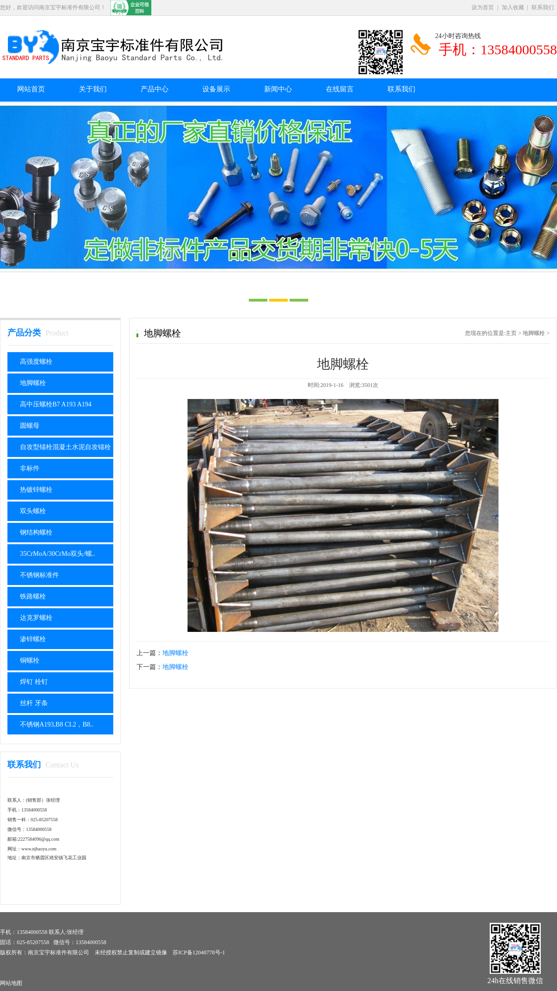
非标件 (29, 468)
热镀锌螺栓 (36, 489)
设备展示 (216, 89)
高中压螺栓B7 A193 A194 (55, 404)
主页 (511, 333)
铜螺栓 (29, 660)
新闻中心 (278, 89)
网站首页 (31, 89)
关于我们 (93, 89)
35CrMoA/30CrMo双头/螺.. (57, 553)
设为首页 (483, 7)
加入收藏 (513, 7)
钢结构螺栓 (36, 532)
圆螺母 (29, 425)
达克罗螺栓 (36, 617)
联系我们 (542, 7)
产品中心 (154, 89)
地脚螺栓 (33, 383)
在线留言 (340, 89)
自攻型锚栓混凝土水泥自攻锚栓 (65, 447)
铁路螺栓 (33, 596)
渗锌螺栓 (33, 639)
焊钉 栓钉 (34, 681)
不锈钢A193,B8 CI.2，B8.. (56, 724)
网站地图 (11, 983)
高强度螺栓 (36, 361)
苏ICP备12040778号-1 (199, 952)
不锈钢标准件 (39, 575)
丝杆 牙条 (34, 703)
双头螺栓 (33, 511)
